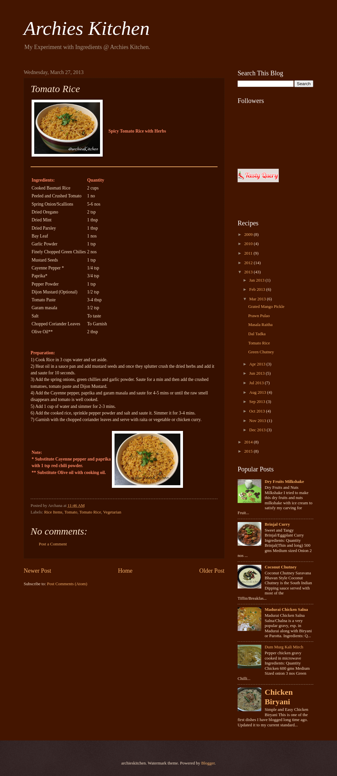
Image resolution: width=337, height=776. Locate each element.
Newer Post (37, 570)
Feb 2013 (257, 289)
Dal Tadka (257, 334)
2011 (249, 253)
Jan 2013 (257, 280)
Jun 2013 (257, 373)
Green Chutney (261, 352)
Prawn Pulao (259, 315)
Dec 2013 (258, 430)
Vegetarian (112, 512)
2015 (249, 451)
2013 (249, 272)
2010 (249, 243)
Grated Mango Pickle (266, 306)
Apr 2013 (257, 364)
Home (125, 570)
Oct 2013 (257, 411)
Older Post (211, 570)
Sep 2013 (257, 401)
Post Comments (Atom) (67, 584)
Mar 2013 (258, 299)
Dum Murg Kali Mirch (284, 647)
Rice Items (53, 512)
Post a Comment (53, 544)
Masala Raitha (260, 324)
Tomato (71, 512)
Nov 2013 (258, 420)
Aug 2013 (258, 392)
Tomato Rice (90, 512)
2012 (249, 263)
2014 (249, 442)
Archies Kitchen (87, 28)
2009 (249, 234)
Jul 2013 (257, 383)
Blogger (208, 763)
